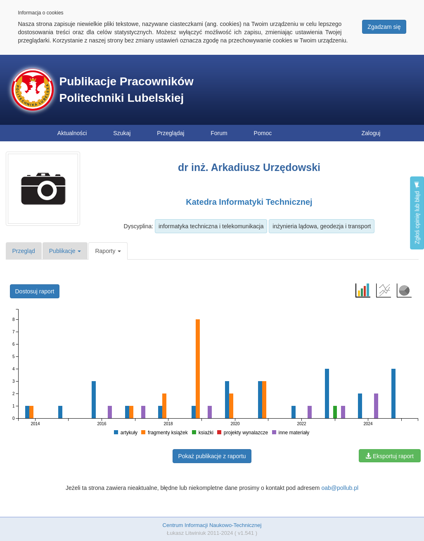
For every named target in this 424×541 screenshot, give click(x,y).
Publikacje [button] (65, 251)
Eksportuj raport (389, 456)
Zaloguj (371, 133)
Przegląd (23, 251)
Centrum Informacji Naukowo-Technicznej (212, 525)
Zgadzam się (383, 26)
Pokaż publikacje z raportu (212, 456)
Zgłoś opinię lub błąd (417, 213)
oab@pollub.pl (339, 488)
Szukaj (121, 133)
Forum (219, 133)
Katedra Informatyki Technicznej (249, 201)
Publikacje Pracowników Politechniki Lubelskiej (126, 89)
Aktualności (72, 133)
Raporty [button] (108, 251)
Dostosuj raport (34, 291)
